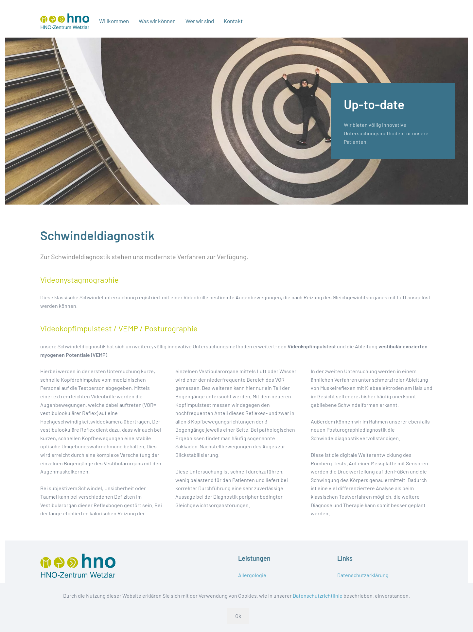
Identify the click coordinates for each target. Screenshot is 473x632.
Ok (238, 616)
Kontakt (233, 21)
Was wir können (157, 21)
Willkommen (114, 21)
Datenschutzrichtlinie (317, 595)
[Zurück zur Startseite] (64, 21)
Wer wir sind (199, 21)
